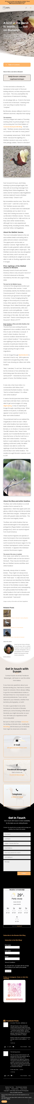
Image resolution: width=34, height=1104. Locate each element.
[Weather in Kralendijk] (17, 908)
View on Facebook (23, 1046)
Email (7, 956)
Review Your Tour (9, 1087)
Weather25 (19, 926)
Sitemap (8, 1088)
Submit (23, 873)
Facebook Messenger (17, 775)
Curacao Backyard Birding (12, 127)
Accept (4, 1101)
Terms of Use (23, 1088)
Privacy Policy (14, 1088)
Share (29, 1046)
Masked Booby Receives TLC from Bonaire (13, 627)
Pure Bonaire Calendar (21, 1087)
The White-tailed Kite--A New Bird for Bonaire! (13, 637)
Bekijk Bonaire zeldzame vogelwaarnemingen (17, 78)
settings (8, 1098)
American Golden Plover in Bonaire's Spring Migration (15, 618)
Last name (8, 950)
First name (8, 945)
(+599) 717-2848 (17, 797)
